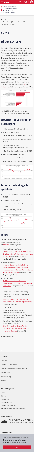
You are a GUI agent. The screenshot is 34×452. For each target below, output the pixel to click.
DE (16, 2)
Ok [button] (17, 447)
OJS (24, 84)
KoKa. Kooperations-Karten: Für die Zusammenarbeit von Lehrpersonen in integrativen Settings (16, 328)
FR (20, 2)
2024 (24, 22)
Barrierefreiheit (6, 402)
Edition (13, 24)
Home (3, 393)
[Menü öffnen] (5, 2)
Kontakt (3, 381)
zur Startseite (7, 20)
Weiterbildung (6, 377)
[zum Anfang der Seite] (1, 351)
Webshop (4, 87)
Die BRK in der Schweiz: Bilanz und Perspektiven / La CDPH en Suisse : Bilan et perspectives (17, 283)
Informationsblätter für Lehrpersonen (14, 369)
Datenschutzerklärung (8, 405)
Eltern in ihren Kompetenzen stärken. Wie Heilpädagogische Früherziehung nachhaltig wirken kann (18, 254)
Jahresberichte (15, 22)
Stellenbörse (5, 373)
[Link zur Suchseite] (25, 2)
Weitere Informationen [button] (19, 442)
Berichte (5, 24)
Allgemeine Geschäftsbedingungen (13, 408)
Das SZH (5, 22)
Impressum (5, 399)
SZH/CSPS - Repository (9, 365)
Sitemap (4, 396)
